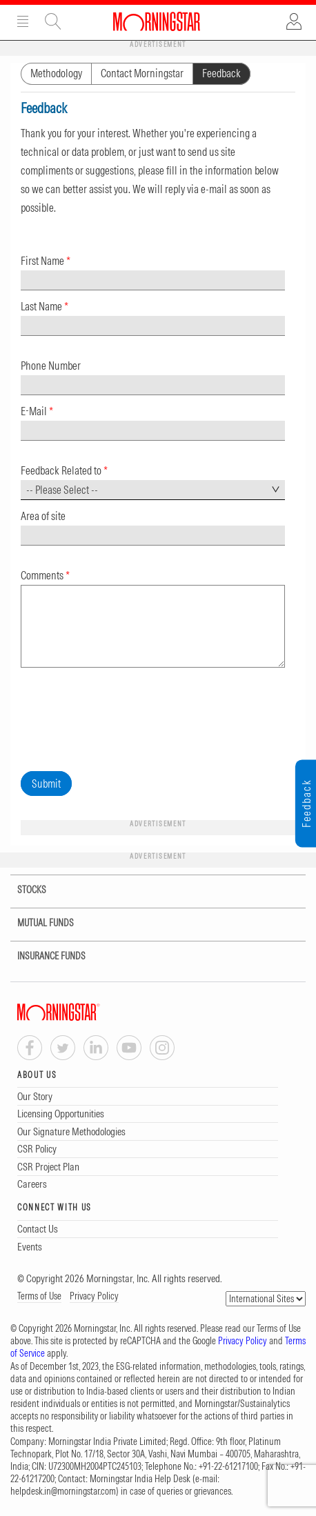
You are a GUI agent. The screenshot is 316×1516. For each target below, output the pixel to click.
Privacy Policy (94, 1296)
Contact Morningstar (142, 73)
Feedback (221, 73)
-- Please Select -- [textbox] (62, 490)
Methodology (56, 73)
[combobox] (153, 490)
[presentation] (125, 717)
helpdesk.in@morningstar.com (63, 1491)
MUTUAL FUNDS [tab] (37, 923)
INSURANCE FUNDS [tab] (43, 956)
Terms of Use (39, 1296)
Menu (23, 21)
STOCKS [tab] (23, 890)
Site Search (53, 21)
